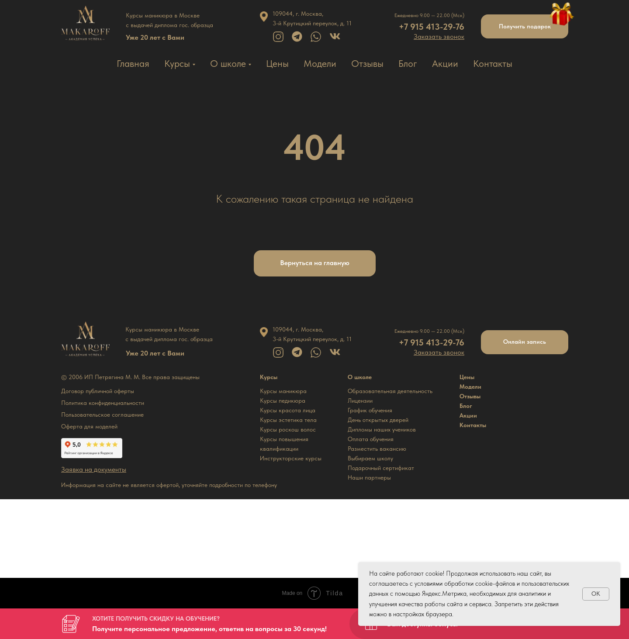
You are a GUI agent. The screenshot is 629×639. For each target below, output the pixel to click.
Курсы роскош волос (288, 429)
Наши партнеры (369, 477)
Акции (445, 63)
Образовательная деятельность (390, 390)
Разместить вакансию (377, 448)
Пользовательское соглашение (102, 414)
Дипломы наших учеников (382, 429)
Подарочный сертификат (381, 467)
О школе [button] (228, 63)
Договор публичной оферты (97, 390)
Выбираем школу (370, 458)
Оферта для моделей (89, 426)
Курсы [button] (177, 63)
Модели (320, 63)
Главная (133, 63)
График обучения (370, 410)
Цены (277, 63)
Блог (407, 63)
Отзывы (367, 63)
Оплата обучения (371, 438)
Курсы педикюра (282, 400)
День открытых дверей (378, 419)
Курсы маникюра (283, 390)
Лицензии (360, 400)
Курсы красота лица (287, 410)
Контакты (492, 63)
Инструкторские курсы (290, 458)
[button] (439, 36)
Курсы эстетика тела (288, 419)
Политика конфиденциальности (102, 402)
